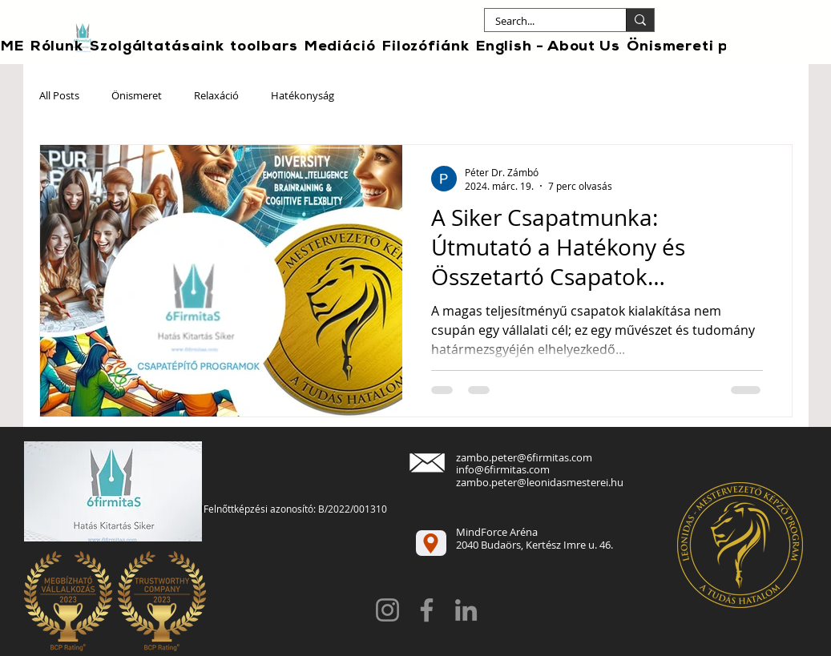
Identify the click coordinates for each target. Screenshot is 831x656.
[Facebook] (426, 610)
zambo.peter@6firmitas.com (524, 457)
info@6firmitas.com (503, 469)
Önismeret (136, 96)
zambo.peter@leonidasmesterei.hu (539, 482)
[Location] (431, 543)
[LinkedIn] (466, 610)
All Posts (59, 96)
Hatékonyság (302, 96)
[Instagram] (387, 610)
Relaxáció (216, 96)
